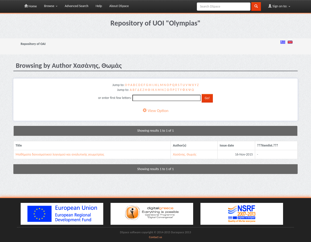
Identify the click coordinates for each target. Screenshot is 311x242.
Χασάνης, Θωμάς (184, 154)
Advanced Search (76, 6)
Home (30, 6)
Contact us (155, 237)
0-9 (127, 85)
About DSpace (119, 6)
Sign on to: (279, 6)
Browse (50, 6)
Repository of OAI (33, 44)
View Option (155, 110)
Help (99, 6)
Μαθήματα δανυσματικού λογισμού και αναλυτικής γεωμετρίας (60, 154)
